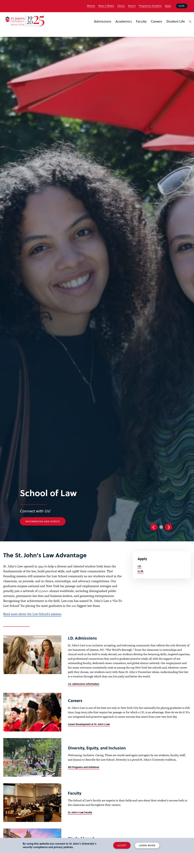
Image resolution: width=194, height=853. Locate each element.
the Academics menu (116, 26)
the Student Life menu (167, 26)
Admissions (102, 21)
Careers (156, 21)
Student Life (175, 21)
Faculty (141, 21)
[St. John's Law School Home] (24, 20)
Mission (91, 5)
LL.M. (141, 571)
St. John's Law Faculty (80, 812)
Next (168, 527)
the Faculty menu (137, 26)
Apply (168, 5)
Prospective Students (150, 5)
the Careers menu (152, 26)
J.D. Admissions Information (83, 684)
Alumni (132, 5)
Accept (121, 845)
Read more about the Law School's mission (32, 614)
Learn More (147, 845)
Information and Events (44, 521)
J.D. (139, 566)
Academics (123, 21)
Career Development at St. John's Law (89, 724)
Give (182, 6)
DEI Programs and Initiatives (83, 767)
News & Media (106, 5)
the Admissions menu (95, 26)
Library (121, 5)
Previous (153, 527)
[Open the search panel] (189, 24)
